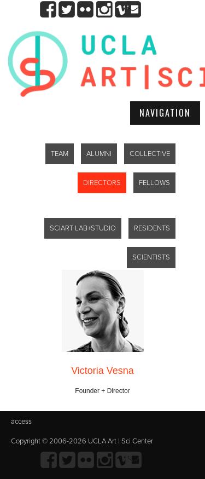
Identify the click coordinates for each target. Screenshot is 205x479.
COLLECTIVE (150, 153)
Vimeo (122, 9)
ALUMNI (99, 153)
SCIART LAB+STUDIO (83, 228)
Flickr (85, 9)
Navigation (165, 112)
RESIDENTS (152, 228)
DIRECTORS (102, 182)
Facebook (48, 9)
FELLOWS (154, 182)
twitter (66, 9)
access (21, 421)
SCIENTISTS (151, 257)
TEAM (59, 153)
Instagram (104, 9)
